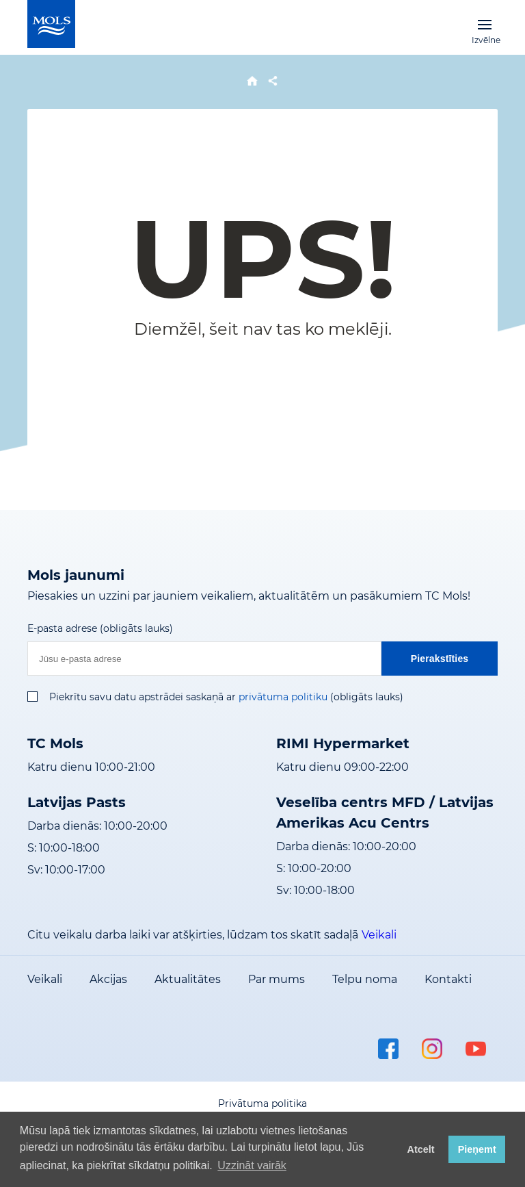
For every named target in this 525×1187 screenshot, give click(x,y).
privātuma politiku (283, 697)
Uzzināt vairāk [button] (251, 1165)
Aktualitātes (187, 979)
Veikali (379, 934)
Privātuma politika (262, 1103)
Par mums (276, 979)
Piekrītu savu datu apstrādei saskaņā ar (142, 697)
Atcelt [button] (421, 1149)
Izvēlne (485, 24)
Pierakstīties (440, 658)
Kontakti (448, 979)
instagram (432, 1048)
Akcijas (108, 979)
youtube (476, 1048)
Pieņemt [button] (477, 1149)
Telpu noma (364, 979)
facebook (388, 1048)
